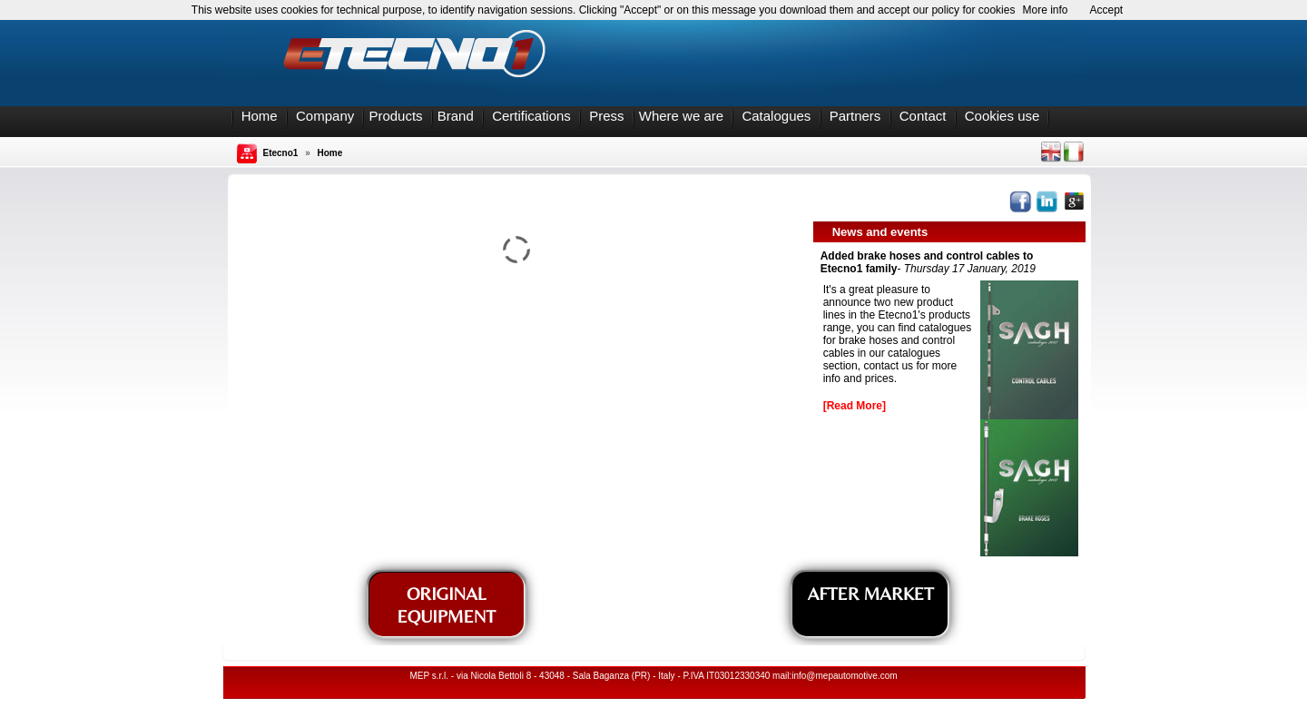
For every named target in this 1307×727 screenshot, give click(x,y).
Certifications (531, 115)
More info (1044, 10)
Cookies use (1002, 115)
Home (259, 115)
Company (325, 115)
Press (606, 115)
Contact (923, 115)
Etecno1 (281, 153)
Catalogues (776, 115)
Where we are (681, 115)
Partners (855, 115)
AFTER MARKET (871, 593)
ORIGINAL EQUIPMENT (446, 604)
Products (395, 115)
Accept (1107, 10)
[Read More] (854, 405)
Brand (455, 115)
